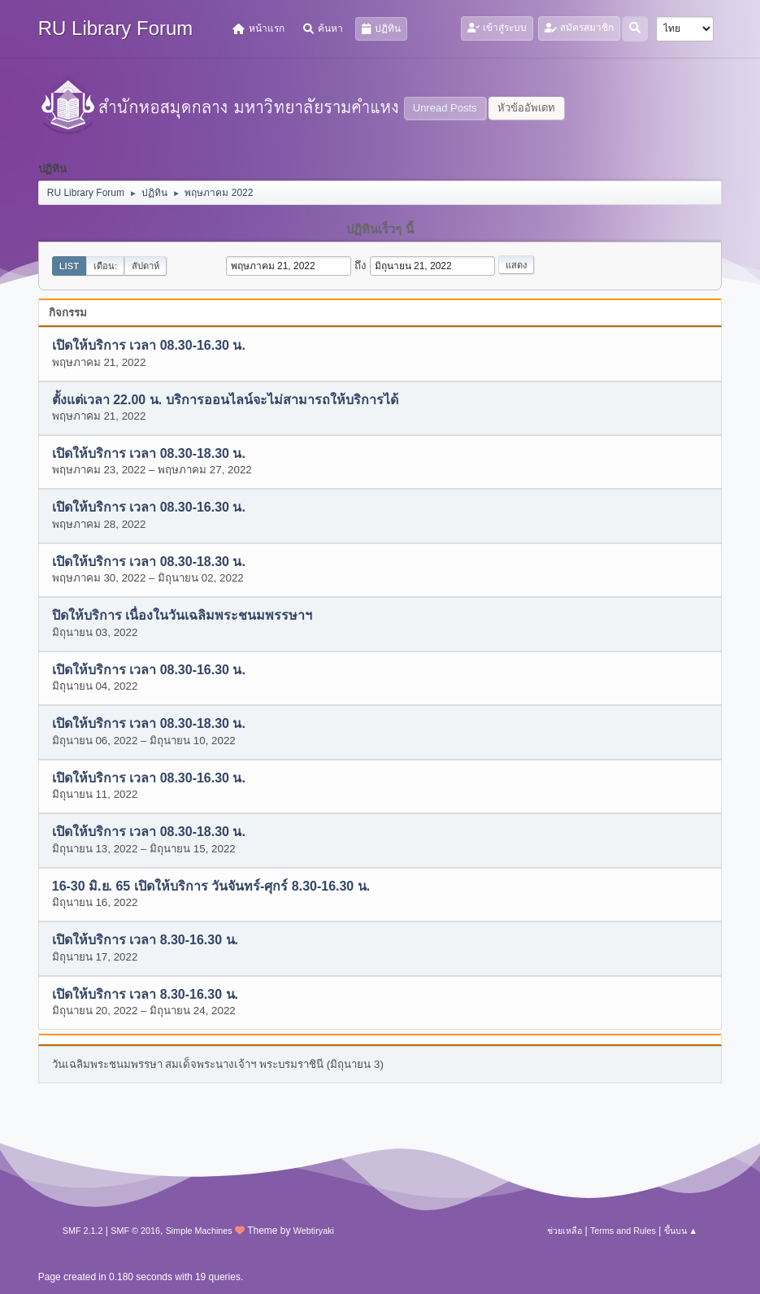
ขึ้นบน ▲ (681, 1230)
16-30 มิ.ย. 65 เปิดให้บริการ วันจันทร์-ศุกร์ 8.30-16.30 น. (211, 886)
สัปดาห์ (145, 266)
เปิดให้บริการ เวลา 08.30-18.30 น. (148, 454)
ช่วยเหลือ (564, 1230)
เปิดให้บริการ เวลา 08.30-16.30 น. (148, 346)
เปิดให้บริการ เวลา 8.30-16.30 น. (145, 941)
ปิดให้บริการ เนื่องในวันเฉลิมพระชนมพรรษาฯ (182, 616)
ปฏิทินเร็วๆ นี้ (379, 229)
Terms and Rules (623, 1230)
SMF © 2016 (135, 1230)
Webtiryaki (313, 1230)
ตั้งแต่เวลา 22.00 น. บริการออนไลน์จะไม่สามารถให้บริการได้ (225, 400)
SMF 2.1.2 (83, 1230)
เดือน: (105, 266)
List (69, 266)
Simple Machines (199, 1230)
